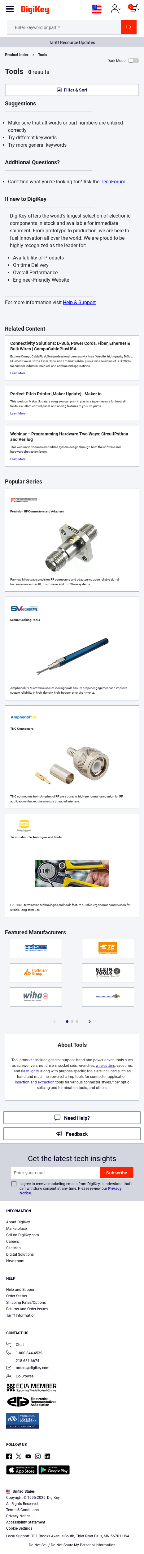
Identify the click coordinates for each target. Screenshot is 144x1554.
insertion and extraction (35, 1082)
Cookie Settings (19, 1528)
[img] (35, 11)
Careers (12, 1241)
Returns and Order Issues (27, 1309)
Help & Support (79, 302)
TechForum (113, 182)
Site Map (13, 1248)
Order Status (16, 1296)
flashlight (29, 1071)
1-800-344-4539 (24, 1353)
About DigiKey (18, 1222)
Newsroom (15, 1261)
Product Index (16, 55)
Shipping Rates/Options (26, 1302)
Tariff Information (21, 1315)
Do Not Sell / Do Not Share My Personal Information (72, 1545)
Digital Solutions (20, 1254)
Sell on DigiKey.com (22, 1235)
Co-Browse (19, 1377)
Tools (42, 55)
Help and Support (21, 1289)
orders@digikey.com (28, 1368)
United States (20, 1491)
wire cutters (105, 1065)
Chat (15, 1345)
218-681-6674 (22, 1361)
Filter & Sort (75, 90)
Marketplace (16, 1228)
